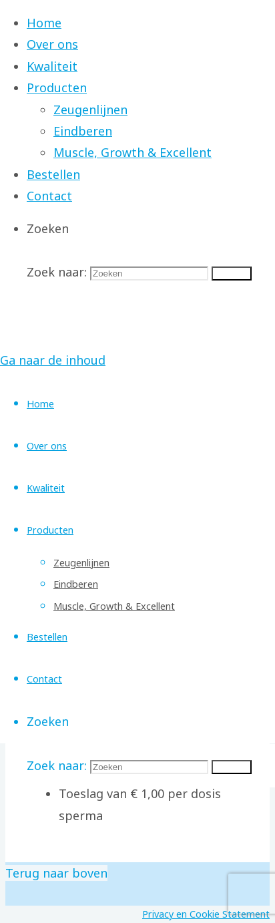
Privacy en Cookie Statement (206, 914)
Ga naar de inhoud (52, 360)
